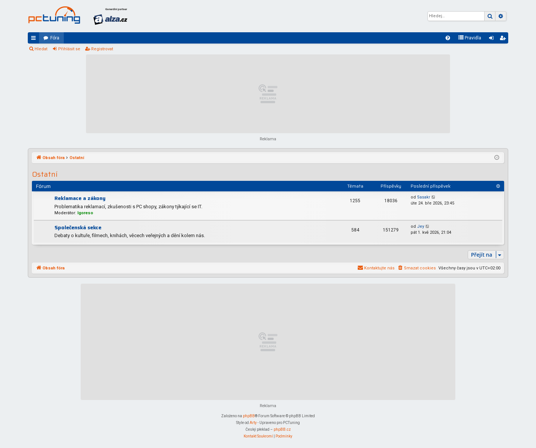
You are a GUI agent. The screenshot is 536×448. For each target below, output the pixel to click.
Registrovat (102, 49)
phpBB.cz (282, 429)
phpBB (249, 416)
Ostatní (44, 174)
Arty (253, 423)
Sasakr (423, 197)
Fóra (54, 38)
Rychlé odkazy (35, 39)
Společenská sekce (77, 227)
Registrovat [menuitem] (504, 39)
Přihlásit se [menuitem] (493, 39)
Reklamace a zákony (79, 198)
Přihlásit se (69, 49)
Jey (420, 226)
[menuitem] (447, 38)
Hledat (41, 49)
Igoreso (85, 212)
